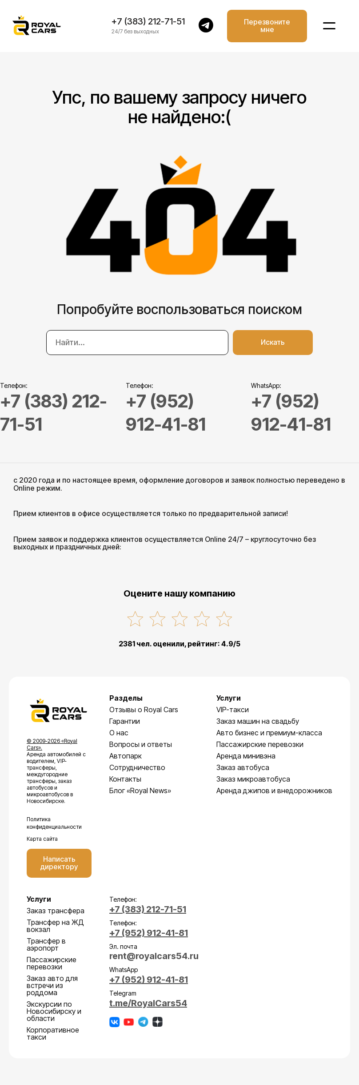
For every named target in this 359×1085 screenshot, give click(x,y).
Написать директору (59, 863)
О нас (118, 732)
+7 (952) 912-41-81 (148, 933)
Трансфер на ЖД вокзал (55, 926)
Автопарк (125, 755)
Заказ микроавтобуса (253, 778)
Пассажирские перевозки (259, 744)
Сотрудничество (137, 767)
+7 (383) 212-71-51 (148, 21)
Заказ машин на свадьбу (257, 721)
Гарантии (124, 721)
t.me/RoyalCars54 (148, 1002)
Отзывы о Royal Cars (143, 709)
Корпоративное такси (53, 1033)
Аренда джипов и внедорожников (274, 790)
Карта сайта (42, 838)
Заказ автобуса (242, 767)
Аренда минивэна (245, 755)
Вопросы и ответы (140, 744)
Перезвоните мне (267, 25)
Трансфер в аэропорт (46, 944)
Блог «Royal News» (140, 790)
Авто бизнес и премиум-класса (269, 732)
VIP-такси (232, 709)
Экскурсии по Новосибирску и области (54, 1011)
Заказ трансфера (55, 910)
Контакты (125, 778)
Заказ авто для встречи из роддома (52, 985)
